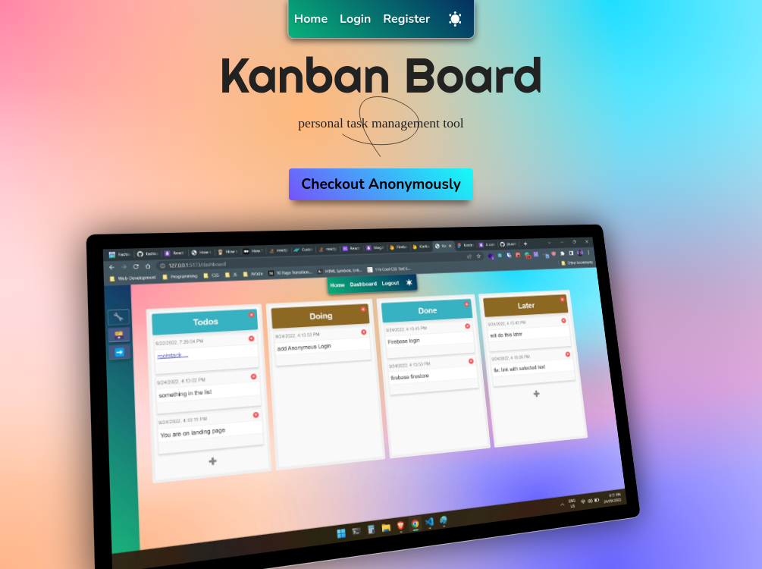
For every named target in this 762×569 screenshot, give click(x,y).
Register (406, 19)
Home (311, 19)
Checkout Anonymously (381, 184)
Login (355, 19)
